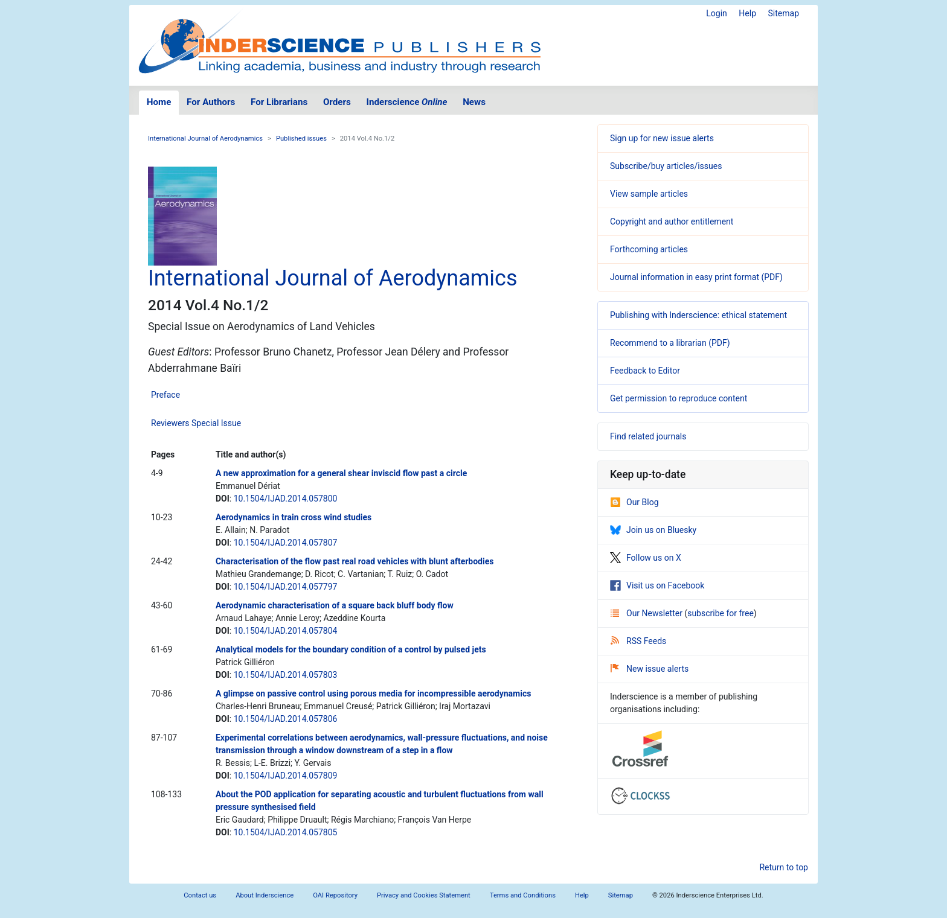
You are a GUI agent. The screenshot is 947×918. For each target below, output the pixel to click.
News (474, 102)
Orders (337, 102)
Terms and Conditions (523, 895)
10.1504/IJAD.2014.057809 (286, 775)
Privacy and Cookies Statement (423, 895)
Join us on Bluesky (653, 530)
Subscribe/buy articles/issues (666, 166)
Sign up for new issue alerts (662, 138)
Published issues (301, 138)
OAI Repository (335, 895)
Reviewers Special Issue (196, 423)
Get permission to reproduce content (678, 398)
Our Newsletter (647, 613)
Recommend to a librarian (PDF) (670, 343)
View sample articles (649, 194)
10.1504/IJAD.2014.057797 (286, 586)
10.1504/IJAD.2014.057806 (286, 719)
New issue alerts (650, 669)
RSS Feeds (638, 641)
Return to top (783, 867)
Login (716, 13)
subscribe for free (720, 613)
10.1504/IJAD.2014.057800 (286, 498)
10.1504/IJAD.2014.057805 (286, 832)
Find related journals (648, 436)
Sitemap (783, 13)
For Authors (211, 102)
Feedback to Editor (645, 370)
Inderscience (407, 102)
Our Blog (634, 502)
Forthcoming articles (649, 249)
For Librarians (279, 102)
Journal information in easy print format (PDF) (696, 277)
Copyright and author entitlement (671, 221)
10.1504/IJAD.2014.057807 (286, 542)
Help (747, 13)
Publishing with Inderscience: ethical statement (698, 315)
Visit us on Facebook (657, 585)
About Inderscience (265, 895)
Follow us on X (645, 558)
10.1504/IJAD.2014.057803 (286, 675)
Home (159, 102)
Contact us (200, 895)
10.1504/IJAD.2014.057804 (286, 631)
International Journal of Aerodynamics (205, 138)
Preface (165, 395)
